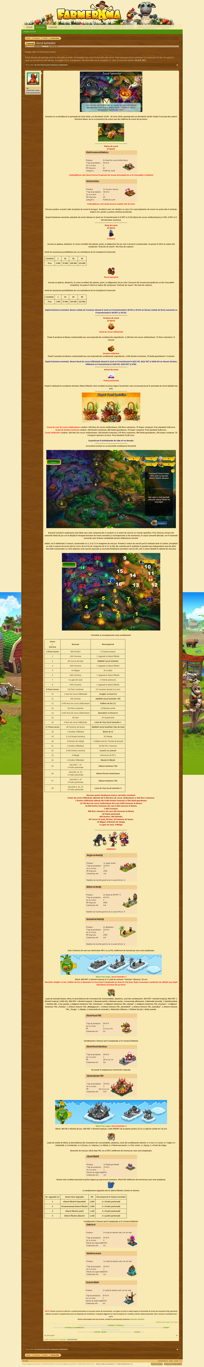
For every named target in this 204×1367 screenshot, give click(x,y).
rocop (60, 1339)
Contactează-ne (163, 1361)
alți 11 (65, 1339)
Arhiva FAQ (38, 46)
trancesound (53, 1339)
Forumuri (40, 27)
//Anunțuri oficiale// (137, 1319)
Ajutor (171, 1361)
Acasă (29, 27)
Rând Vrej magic (103, 977)
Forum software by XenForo (40, 1364)
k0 (49, 46)
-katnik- (46, 1339)
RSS (180, 1361)
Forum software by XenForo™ (76, 1364)
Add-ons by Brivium (114, 1364)
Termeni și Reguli (156, 1364)
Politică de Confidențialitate (173, 1364)
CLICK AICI (140, 60)
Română (25, 1361)
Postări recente (30, 32)
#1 (177, 1335)
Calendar (53, 27)
